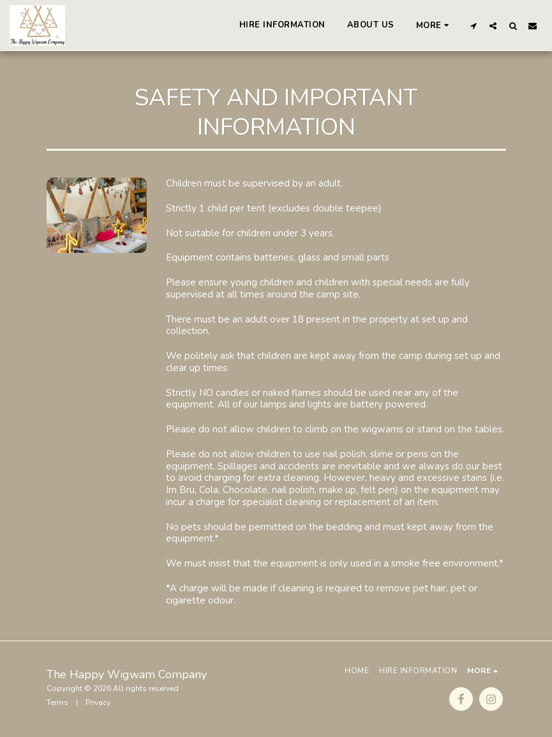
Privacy (98, 702)
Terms (57, 702)
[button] (473, 25)
